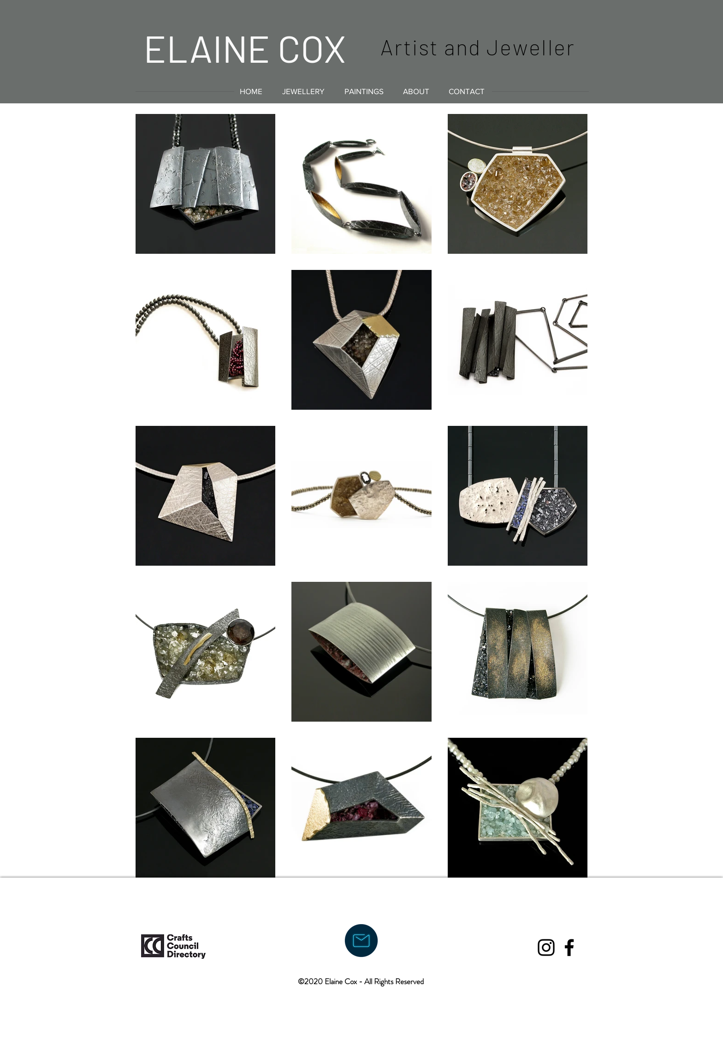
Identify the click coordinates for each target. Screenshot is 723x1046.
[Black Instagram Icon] (546, 947)
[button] (303, 91)
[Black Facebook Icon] (569, 947)
